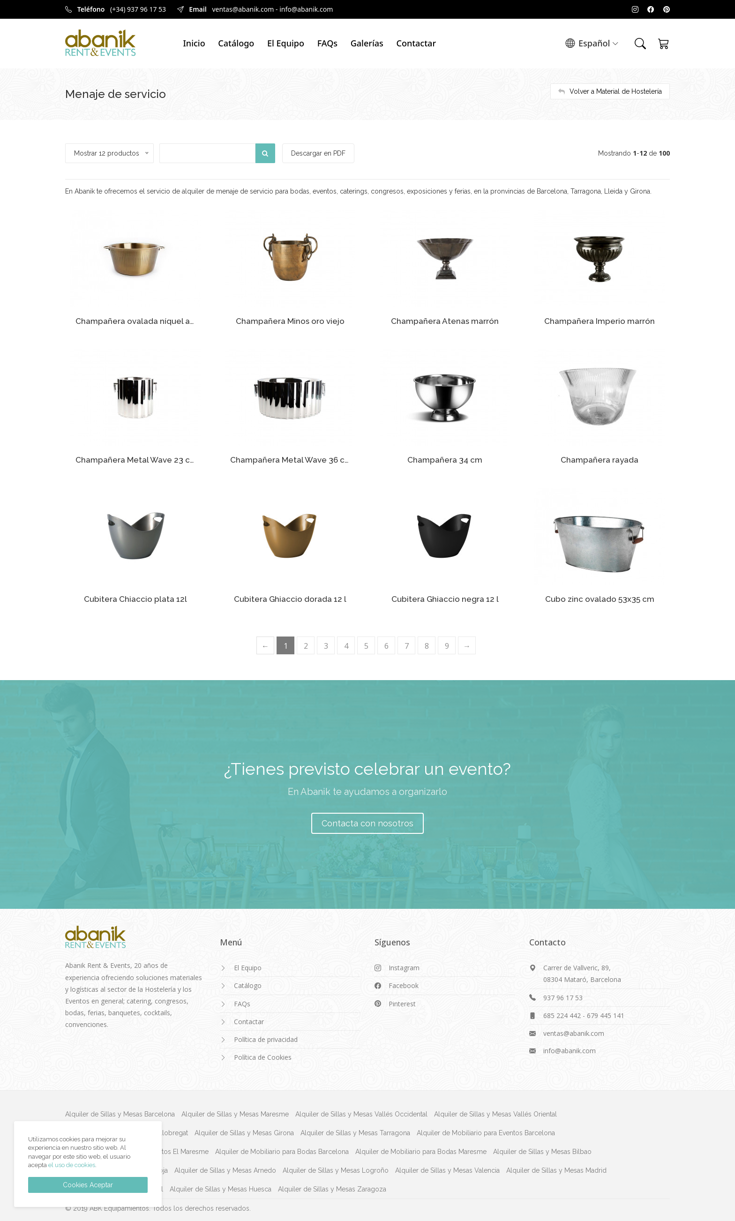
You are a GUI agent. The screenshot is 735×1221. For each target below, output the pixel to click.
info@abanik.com (306, 9)
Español (592, 44)
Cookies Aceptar (88, 1185)
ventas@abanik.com (243, 9)
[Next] (467, 643)
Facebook (404, 984)
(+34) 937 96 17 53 (138, 9)
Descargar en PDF (319, 153)
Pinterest (402, 1001)
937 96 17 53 (563, 995)
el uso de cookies (71, 1165)
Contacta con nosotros (367, 821)
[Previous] (265, 643)
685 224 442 (562, 1013)
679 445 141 (605, 1013)
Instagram (404, 966)
